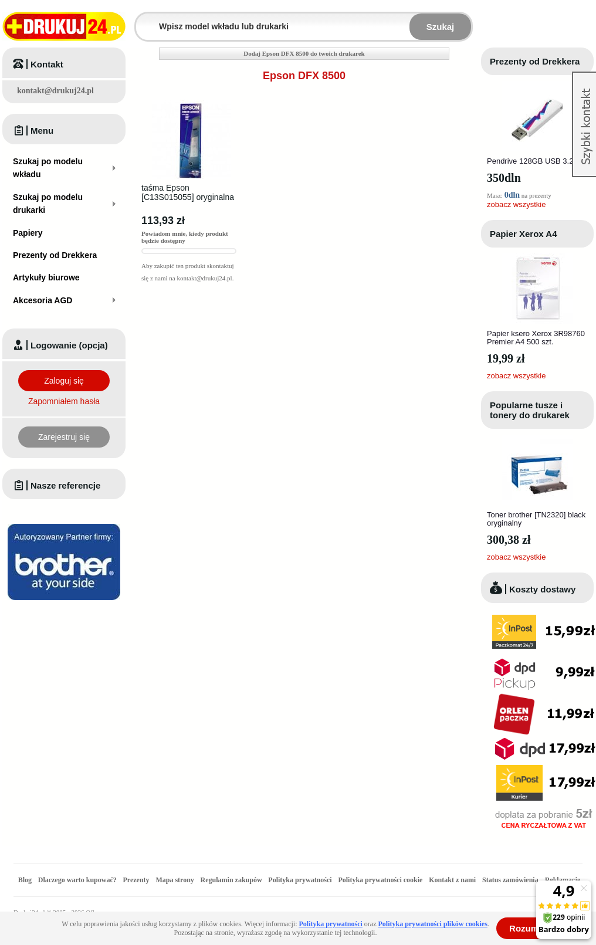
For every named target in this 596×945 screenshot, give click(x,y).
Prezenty (136, 880)
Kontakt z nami (452, 880)
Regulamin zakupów (231, 880)
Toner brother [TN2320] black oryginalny (536, 518)
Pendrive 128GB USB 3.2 (530, 161)
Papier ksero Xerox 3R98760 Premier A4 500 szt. (536, 337)
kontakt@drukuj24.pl (55, 90)
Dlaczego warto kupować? (77, 880)
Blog (25, 880)
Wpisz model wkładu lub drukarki (143, 19)
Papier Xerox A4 (523, 234)
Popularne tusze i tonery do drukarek (530, 410)
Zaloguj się (64, 380)
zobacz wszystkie (516, 204)
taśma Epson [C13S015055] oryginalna (187, 192)
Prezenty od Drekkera (535, 61)
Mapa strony (174, 880)
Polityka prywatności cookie (380, 880)
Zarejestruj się (64, 437)
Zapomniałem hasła (64, 401)
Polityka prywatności (299, 880)
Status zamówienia (511, 880)
